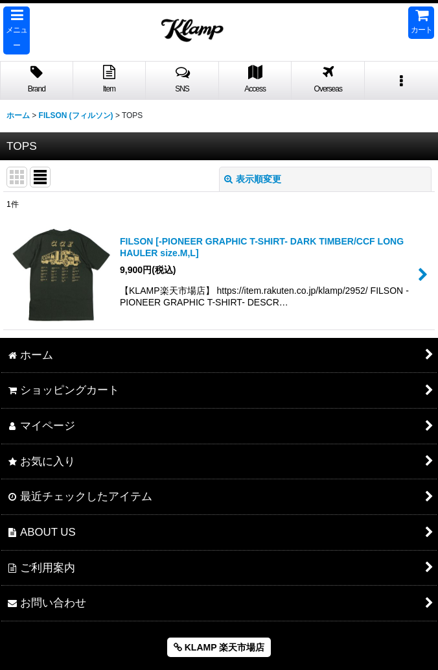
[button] (16, 30)
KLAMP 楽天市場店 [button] (219, 647)
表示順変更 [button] (252, 179)
